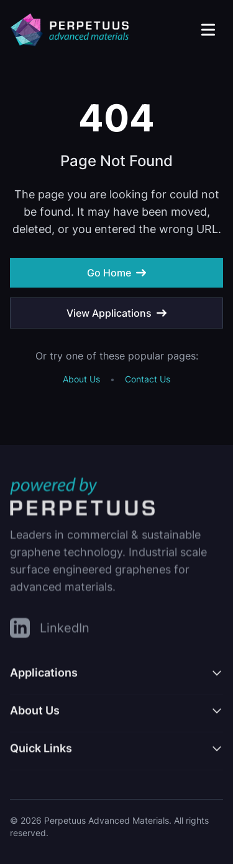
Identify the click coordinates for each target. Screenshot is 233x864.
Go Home (116, 273)
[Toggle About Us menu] (116, 716)
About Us (81, 379)
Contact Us (147, 379)
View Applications (116, 313)
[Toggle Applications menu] (116, 679)
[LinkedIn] (49, 630)
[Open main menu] (208, 30)
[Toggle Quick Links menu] (116, 754)
